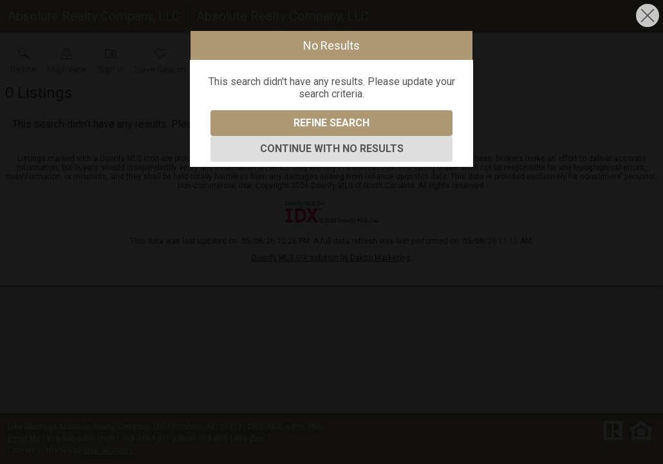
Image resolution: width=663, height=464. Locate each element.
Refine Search (331, 123)
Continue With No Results (332, 148)
